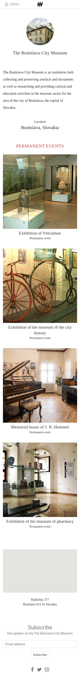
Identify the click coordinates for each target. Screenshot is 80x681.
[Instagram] (47, 670)
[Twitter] (39, 670)
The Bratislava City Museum (40, 52)
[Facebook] (32, 670)
